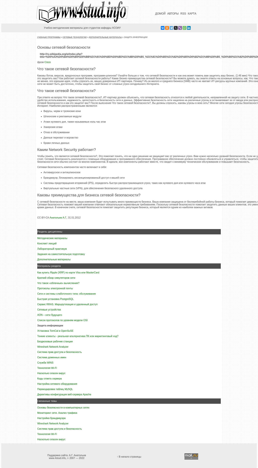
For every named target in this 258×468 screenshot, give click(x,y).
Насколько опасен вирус (51, 373)
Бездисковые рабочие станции (55, 341)
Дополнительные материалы (105, 37)
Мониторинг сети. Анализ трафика (57, 413)
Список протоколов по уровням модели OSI (62, 320)
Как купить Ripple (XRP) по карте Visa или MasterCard (68, 272)
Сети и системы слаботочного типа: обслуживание (66, 293)
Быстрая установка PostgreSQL (55, 299)
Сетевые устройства (49, 309)
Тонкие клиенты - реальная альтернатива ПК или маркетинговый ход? (77, 336)
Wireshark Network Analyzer (53, 346)
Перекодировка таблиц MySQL (55, 389)
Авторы (173, 13)
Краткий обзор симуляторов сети (56, 277)
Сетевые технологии (75, 37)
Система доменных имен (51, 357)
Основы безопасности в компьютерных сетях (63, 407)
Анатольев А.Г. (58, 217)
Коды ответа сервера (49, 378)
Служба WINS (45, 362)
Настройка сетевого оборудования (57, 384)
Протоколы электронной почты (55, 288)
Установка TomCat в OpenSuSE (55, 331)
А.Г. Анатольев (77, 455)
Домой (160, 13)
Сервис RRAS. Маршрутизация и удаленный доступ (67, 304)
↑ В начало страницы (129, 456)
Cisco (47, 62)
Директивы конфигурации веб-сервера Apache (64, 394)
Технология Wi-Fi (47, 368)
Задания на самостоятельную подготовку (61, 254)
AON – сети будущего (49, 315)
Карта (192, 13)
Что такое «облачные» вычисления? (58, 283)
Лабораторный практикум (52, 248)
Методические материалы (52, 238)
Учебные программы (48, 37)
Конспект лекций (47, 243)
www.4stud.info (57, 458)
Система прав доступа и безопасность (59, 352)
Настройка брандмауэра (51, 418)
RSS (183, 13)
